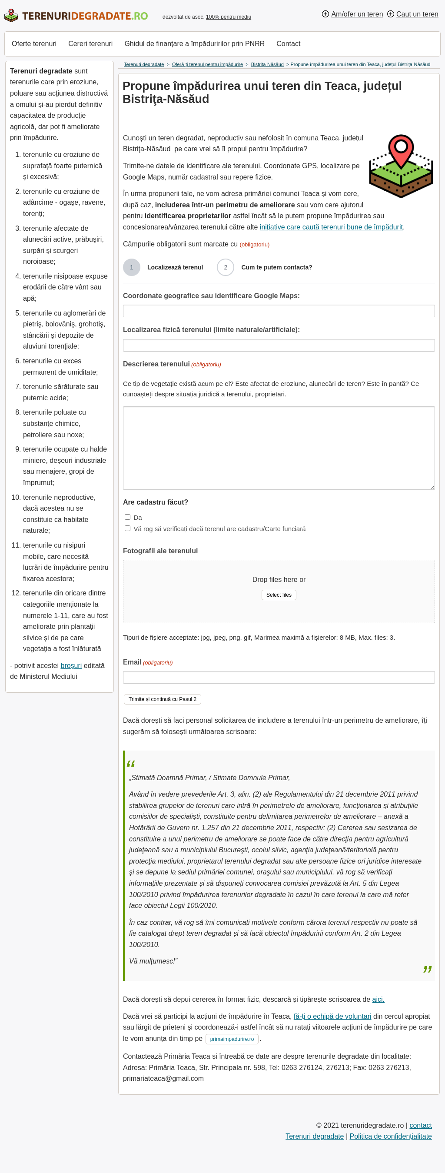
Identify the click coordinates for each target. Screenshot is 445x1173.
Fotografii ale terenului (160, 551)
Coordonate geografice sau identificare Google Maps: (211, 295)
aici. (378, 999)
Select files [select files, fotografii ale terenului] (279, 595)
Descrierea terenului (172, 364)
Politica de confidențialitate (391, 1136)
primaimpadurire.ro (232, 1039)
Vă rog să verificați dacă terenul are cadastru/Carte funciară (219, 528)
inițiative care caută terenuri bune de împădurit (331, 227)
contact (420, 1125)
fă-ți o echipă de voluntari (333, 1016)
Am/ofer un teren (357, 14)
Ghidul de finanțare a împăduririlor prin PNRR (194, 43)
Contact (288, 43)
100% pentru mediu (228, 17)
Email (148, 663)
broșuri (71, 665)
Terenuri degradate (315, 1136)
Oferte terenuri (34, 43)
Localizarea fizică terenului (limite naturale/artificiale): (211, 329)
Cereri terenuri (90, 43)
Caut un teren (417, 14)
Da (137, 517)
